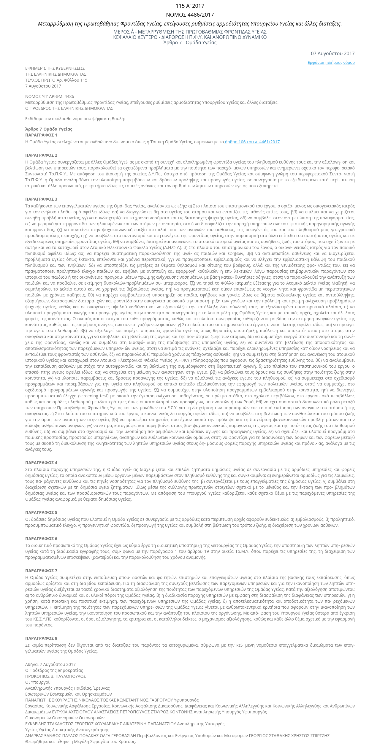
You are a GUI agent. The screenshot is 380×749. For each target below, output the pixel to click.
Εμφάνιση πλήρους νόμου (331, 62)
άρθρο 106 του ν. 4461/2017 (252, 142)
